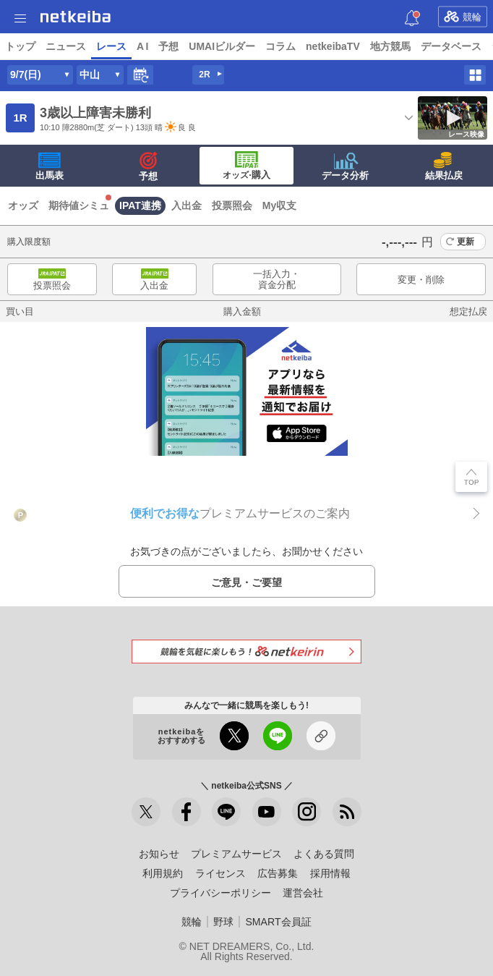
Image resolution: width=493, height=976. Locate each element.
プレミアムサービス (236, 854)
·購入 (246, 165)
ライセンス (220, 873)
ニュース (66, 46)
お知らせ (159, 854)
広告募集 (277, 873)
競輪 (462, 16)
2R (204, 74)
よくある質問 (323, 854)
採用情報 (330, 873)
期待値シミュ (78, 205)
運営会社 (303, 893)
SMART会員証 (278, 922)
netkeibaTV (333, 46)
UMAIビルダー (222, 46)
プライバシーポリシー (220, 893)
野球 (223, 922)
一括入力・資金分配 (276, 279)
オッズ (23, 205)
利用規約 (162, 873)
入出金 (186, 205)
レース (111, 46)
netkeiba (75, 16)
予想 (168, 46)
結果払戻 (444, 166)
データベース (451, 46)
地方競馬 (390, 46)
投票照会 (232, 205)
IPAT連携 (140, 205)
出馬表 (49, 166)
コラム (280, 46)
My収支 (279, 205)
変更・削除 (421, 279)
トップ (20, 46)
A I (142, 46)
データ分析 (345, 166)
